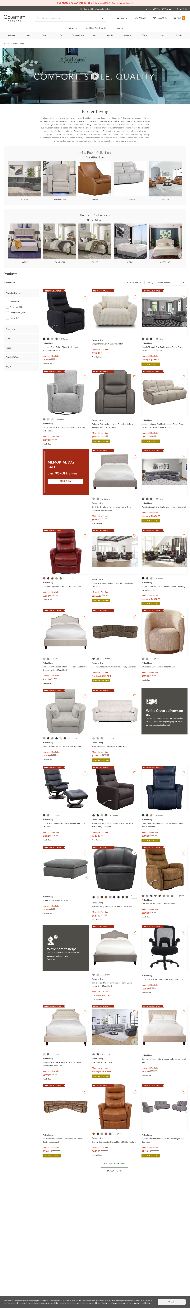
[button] (121, 18)
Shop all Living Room (95, 157)
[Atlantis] (130, 181)
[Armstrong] (59, 181)
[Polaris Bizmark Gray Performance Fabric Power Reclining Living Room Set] (164, 343)
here (149, 1303)
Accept (172, 1302)
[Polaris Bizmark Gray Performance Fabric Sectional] (164, 503)
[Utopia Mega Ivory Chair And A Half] (115, 339)
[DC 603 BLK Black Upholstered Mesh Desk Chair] (164, 975)
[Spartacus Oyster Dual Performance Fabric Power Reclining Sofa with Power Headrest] (164, 420)
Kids (94, 35)
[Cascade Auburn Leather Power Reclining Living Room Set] (115, 579)
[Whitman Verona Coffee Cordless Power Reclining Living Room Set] (164, 582)
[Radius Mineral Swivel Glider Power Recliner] (66, 742)
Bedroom (11, 35)
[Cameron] (59, 244)
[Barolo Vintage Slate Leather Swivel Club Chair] (115, 902)
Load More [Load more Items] (114, 1171)
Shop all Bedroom (95, 220)
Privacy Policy (115, 1303)
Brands (179, 35)
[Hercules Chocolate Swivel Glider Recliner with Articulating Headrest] (115, 819)
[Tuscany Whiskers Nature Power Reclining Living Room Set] (164, 1134)
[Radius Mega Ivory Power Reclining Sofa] (115, 742)
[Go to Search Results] (102, 18)
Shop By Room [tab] (13, 293)
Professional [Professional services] (72, 28)
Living (27, 35)
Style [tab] (8, 366)
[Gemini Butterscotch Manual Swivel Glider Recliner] (115, 1138)
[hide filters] (10, 282)
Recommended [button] (164, 283)
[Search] (70, 18)
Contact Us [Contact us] (182, 9)
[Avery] (24, 244)
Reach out (51, 959)
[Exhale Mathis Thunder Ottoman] (66, 896)
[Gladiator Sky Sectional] (115, 1058)
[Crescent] (165, 244)
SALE (162, 35)
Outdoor (111, 35)
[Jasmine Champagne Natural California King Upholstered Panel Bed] (66, 1058)
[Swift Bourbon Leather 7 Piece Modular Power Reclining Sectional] (66, 1134)
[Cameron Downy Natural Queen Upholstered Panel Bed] (164, 1055)
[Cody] (130, 244)
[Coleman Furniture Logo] (14, 21)
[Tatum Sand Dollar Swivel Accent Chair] (164, 663)
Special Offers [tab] (12, 357)
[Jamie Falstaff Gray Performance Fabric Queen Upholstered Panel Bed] (115, 979)
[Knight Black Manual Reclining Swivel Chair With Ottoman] (66, 819)
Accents (127, 35)
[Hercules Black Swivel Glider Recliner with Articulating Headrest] (66, 343)
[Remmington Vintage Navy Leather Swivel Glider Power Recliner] (164, 819)
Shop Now (65, 481)
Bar (61, 35)
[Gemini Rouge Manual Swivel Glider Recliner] (66, 582)
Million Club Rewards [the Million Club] (96, 28)
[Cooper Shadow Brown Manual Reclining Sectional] (115, 663)
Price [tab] (8, 347)
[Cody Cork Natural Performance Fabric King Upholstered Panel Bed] (115, 503)
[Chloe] (95, 244)
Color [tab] (8, 338)
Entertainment (78, 35)
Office (144, 35)
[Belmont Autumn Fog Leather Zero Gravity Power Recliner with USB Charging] (115, 420)
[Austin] (165, 181)
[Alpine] (24, 181)
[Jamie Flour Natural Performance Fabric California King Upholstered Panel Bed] (66, 663)
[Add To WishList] (85, 296)
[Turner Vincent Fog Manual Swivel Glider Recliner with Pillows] (66, 423)
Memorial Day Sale (51, 356)
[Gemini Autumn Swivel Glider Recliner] (164, 900)
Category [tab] (10, 329)
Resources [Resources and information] (118, 28)
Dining (44, 35)
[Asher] (95, 181)
